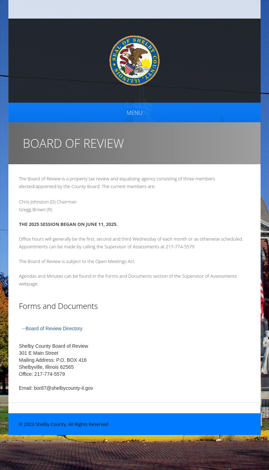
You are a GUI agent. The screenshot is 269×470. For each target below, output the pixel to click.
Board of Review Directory (54, 328)
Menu (134, 113)
